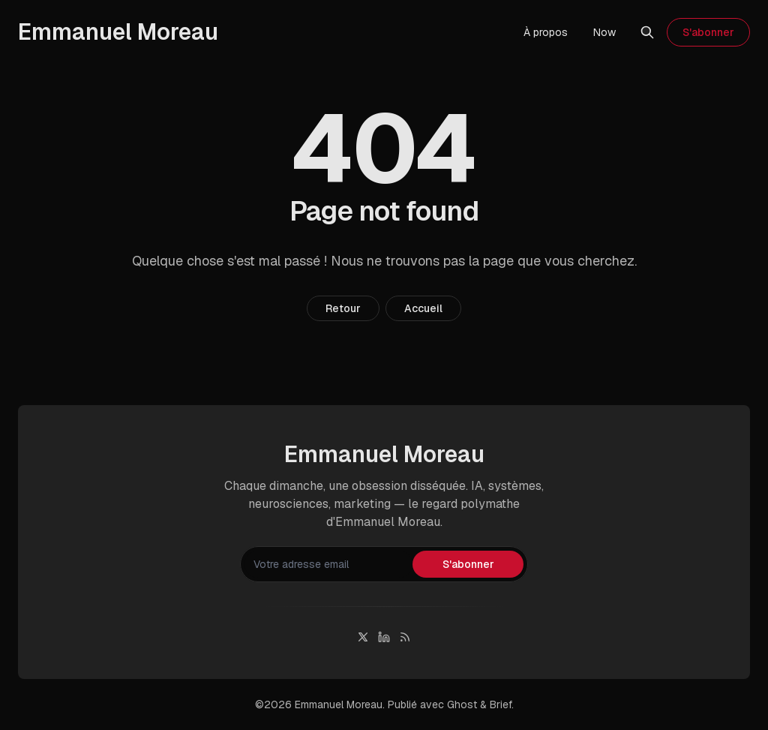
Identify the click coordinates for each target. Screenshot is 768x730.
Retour (343, 308)
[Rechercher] (647, 32)
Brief (501, 704)
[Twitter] (363, 637)
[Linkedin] (384, 637)
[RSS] (405, 637)
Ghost (462, 704)
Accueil (423, 308)
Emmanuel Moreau (338, 704)
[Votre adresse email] (328, 564)
